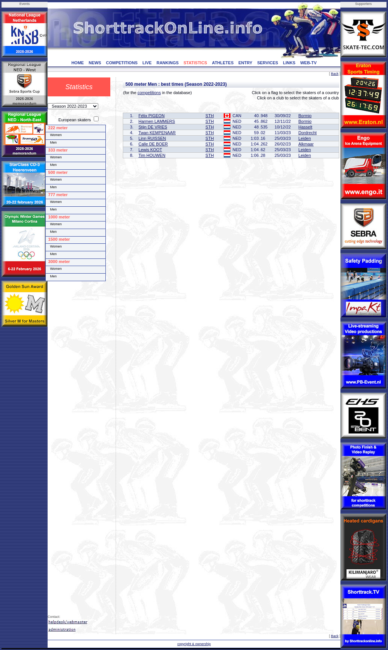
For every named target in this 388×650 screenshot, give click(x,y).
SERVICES (267, 62)
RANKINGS (167, 62)
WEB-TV (308, 62)
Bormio (305, 115)
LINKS (289, 62)
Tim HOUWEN (152, 155)
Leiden (304, 138)
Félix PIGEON (152, 115)
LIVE (146, 62)
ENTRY (245, 62)
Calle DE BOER (153, 144)
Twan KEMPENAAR (157, 132)
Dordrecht (307, 132)
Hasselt (305, 127)
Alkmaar (306, 144)
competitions (149, 92)
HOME (77, 62)
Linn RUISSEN (152, 138)
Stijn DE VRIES (153, 127)
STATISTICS (195, 62)
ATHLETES (222, 62)
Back (335, 74)
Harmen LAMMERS (157, 121)
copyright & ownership (194, 644)
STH (210, 115)
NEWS (95, 62)
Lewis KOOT (150, 149)
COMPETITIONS (122, 62)
